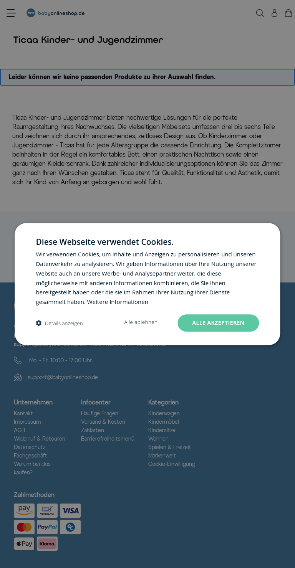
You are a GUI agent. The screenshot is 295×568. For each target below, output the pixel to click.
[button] (59, 323)
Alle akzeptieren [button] (218, 322)
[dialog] (147, 284)
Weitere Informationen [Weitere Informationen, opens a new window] (117, 301)
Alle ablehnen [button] (140, 322)
